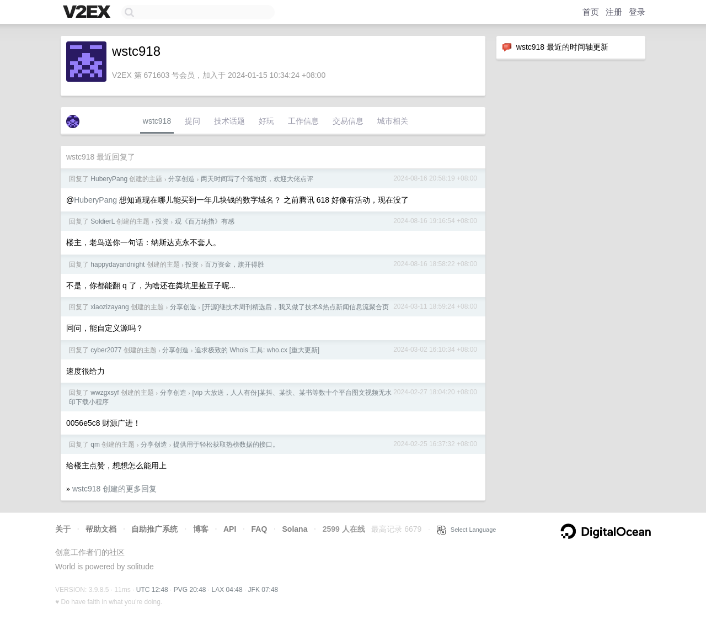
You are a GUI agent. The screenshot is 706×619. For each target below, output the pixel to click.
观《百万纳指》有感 (204, 221)
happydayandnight (117, 264)
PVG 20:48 (190, 590)
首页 (590, 12)
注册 (614, 12)
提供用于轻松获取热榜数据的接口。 (226, 444)
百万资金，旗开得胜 (234, 264)
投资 (162, 221)
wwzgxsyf (104, 392)
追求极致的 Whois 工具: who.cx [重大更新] (257, 350)
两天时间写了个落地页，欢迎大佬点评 (257, 179)
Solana (295, 529)
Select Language (466, 529)
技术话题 (229, 121)
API (229, 529)
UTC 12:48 (152, 590)
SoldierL (102, 221)
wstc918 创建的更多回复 (114, 488)
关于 (63, 529)
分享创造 (181, 179)
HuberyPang (108, 179)
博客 (200, 529)
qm (95, 444)
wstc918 (157, 121)
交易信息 (348, 121)
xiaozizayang (109, 307)
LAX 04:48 (227, 590)
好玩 (266, 121)
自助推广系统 (154, 529)
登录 (637, 12)
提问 (192, 121)
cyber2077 (105, 350)
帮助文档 (100, 529)
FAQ (260, 529)
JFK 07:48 (263, 590)
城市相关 (392, 121)
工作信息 (303, 121)
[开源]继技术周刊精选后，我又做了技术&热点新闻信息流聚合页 (295, 307)
